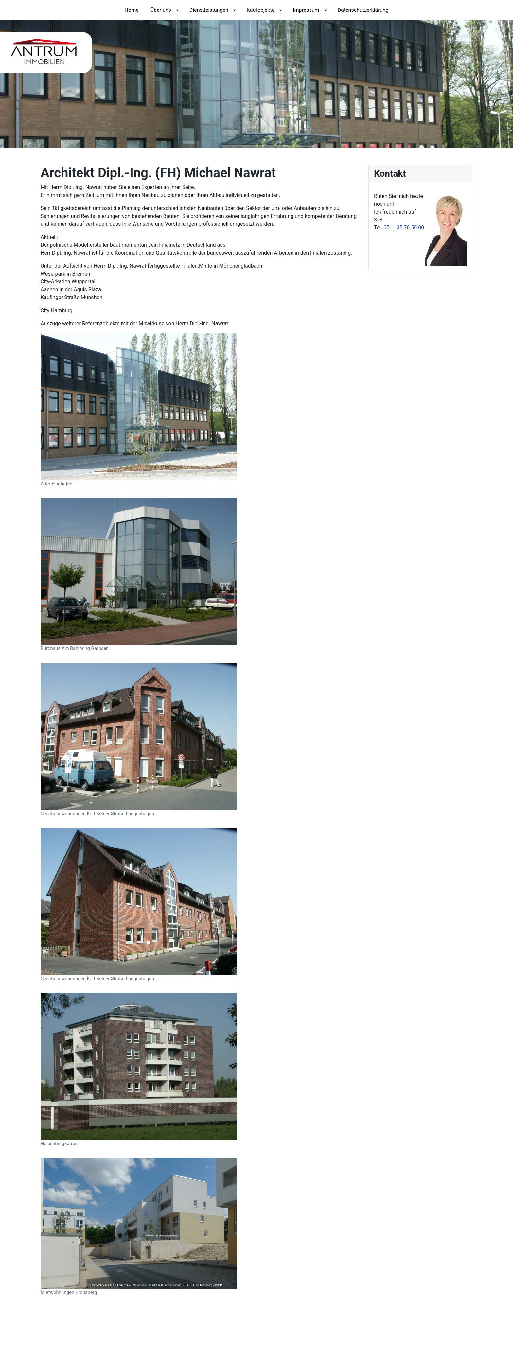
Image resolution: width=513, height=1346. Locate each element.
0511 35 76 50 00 (403, 227)
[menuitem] (132, 10)
